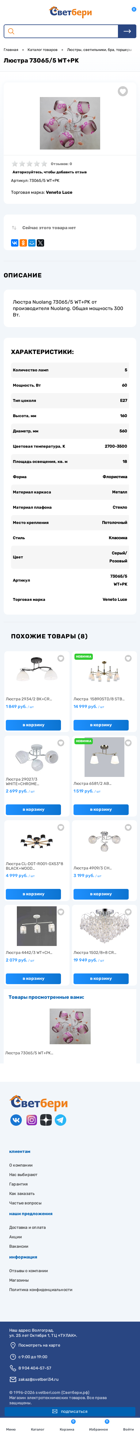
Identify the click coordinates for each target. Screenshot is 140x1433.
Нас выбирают (23, 1174)
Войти (128, 1425)
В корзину (33, 724)
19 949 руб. (89, 960)
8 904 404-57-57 (34, 1368)
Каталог (37, 1425)
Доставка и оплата (27, 1227)
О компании (20, 1165)
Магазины (19, 1280)
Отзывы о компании (28, 1271)
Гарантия (18, 1184)
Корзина (68, 1425)
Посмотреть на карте (39, 1345)
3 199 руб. (87, 875)
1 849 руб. (20, 706)
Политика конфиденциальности (40, 1289)
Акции (15, 1237)
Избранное (99, 1425)
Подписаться (70, 1411)
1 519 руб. (87, 791)
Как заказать (22, 1193)
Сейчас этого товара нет (49, 227)
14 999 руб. (89, 706)
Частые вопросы (25, 1203)
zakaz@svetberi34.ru (38, 1379)
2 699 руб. (20, 791)
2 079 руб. (20, 960)
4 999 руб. (20, 875)
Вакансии (18, 1246)
